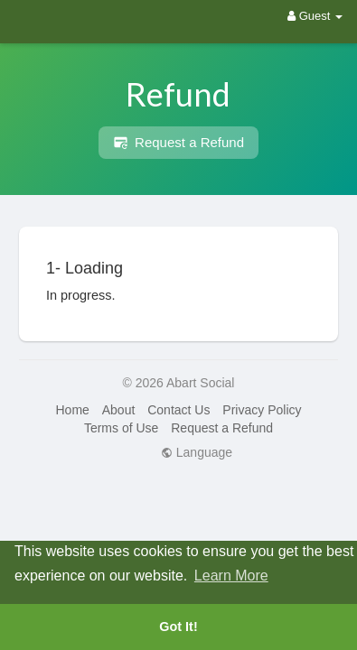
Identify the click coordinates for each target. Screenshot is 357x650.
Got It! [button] (178, 626)
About (119, 410)
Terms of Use (121, 428)
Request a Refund (178, 143)
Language (196, 452)
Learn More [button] (231, 575)
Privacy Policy (261, 410)
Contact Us (178, 410)
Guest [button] (315, 16)
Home (72, 410)
